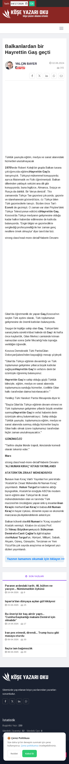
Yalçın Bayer (26, 63)
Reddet (14, 753)
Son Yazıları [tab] (34, 576)
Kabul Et (29, 753)
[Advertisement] (34, 119)
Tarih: (7, 3)
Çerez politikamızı (30, 745)
